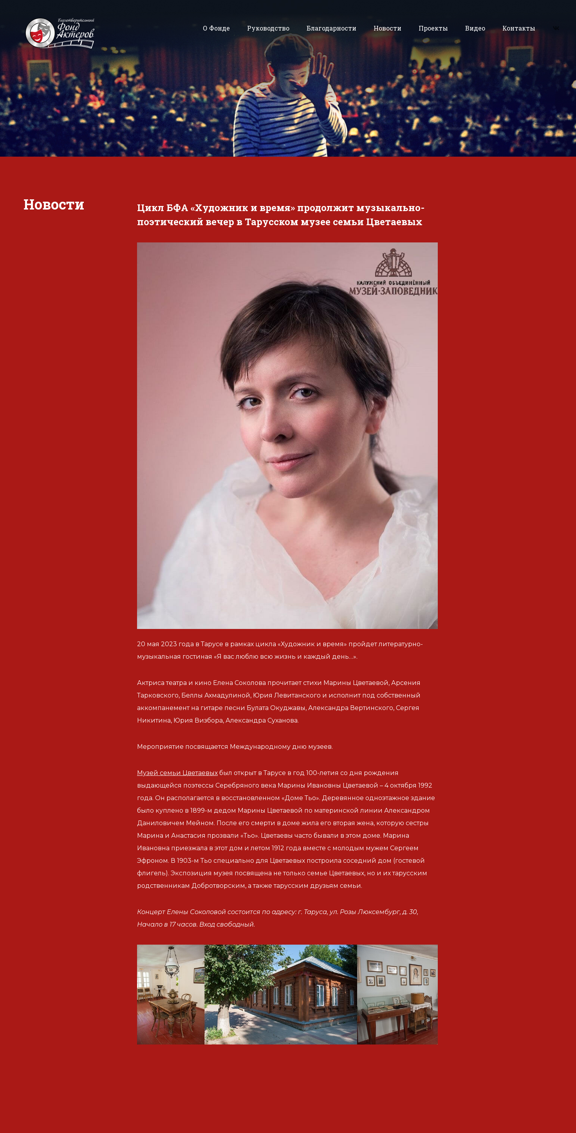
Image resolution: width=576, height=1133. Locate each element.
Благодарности (331, 28)
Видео (475, 28)
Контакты (518, 28)
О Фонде (216, 28)
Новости (387, 28)
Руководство (268, 28)
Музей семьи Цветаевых (177, 773)
